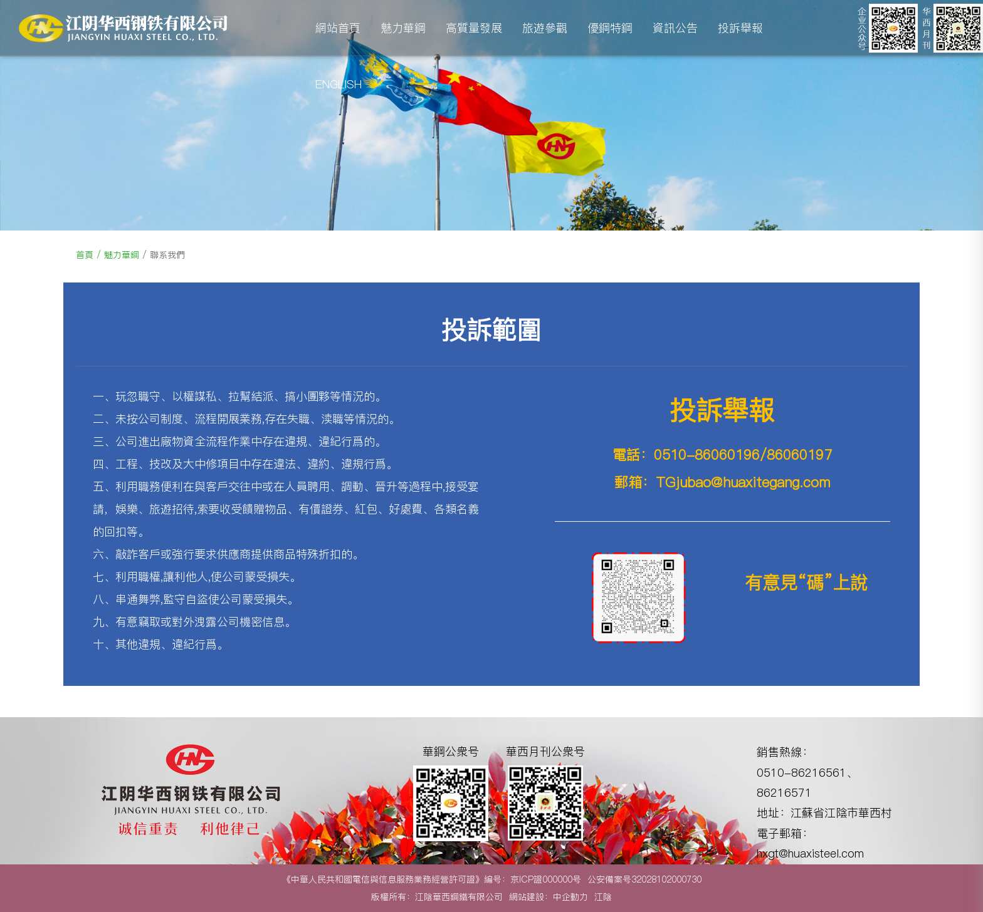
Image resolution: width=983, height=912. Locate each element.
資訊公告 (675, 28)
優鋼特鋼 (610, 28)
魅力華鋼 (403, 28)
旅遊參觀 (544, 28)
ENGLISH (338, 84)
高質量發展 (474, 28)
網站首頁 (337, 28)
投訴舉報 (740, 28)
